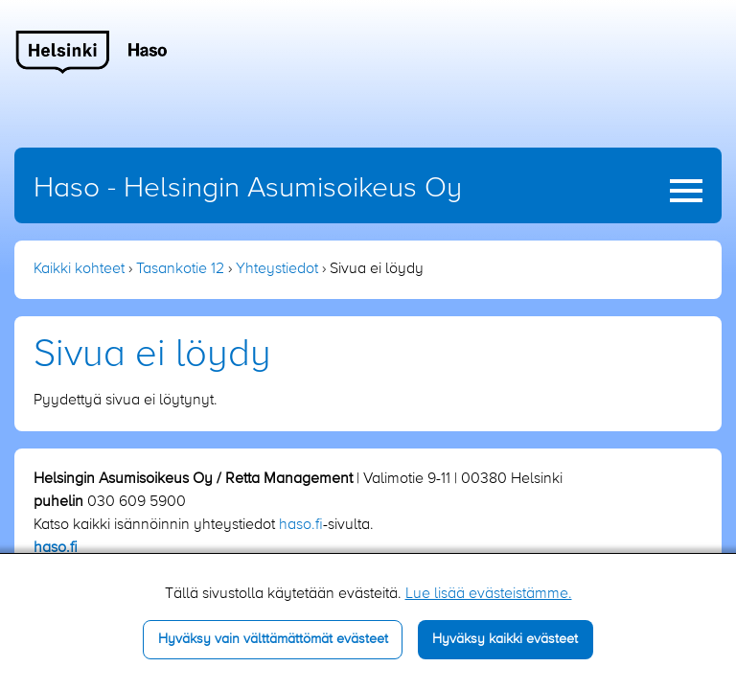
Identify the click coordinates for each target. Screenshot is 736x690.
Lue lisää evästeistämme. (488, 594)
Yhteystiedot (277, 269)
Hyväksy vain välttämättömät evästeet (273, 639)
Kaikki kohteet (79, 269)
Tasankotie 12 (180, 269)
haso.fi (301, 525)
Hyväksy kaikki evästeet (505, 639)
